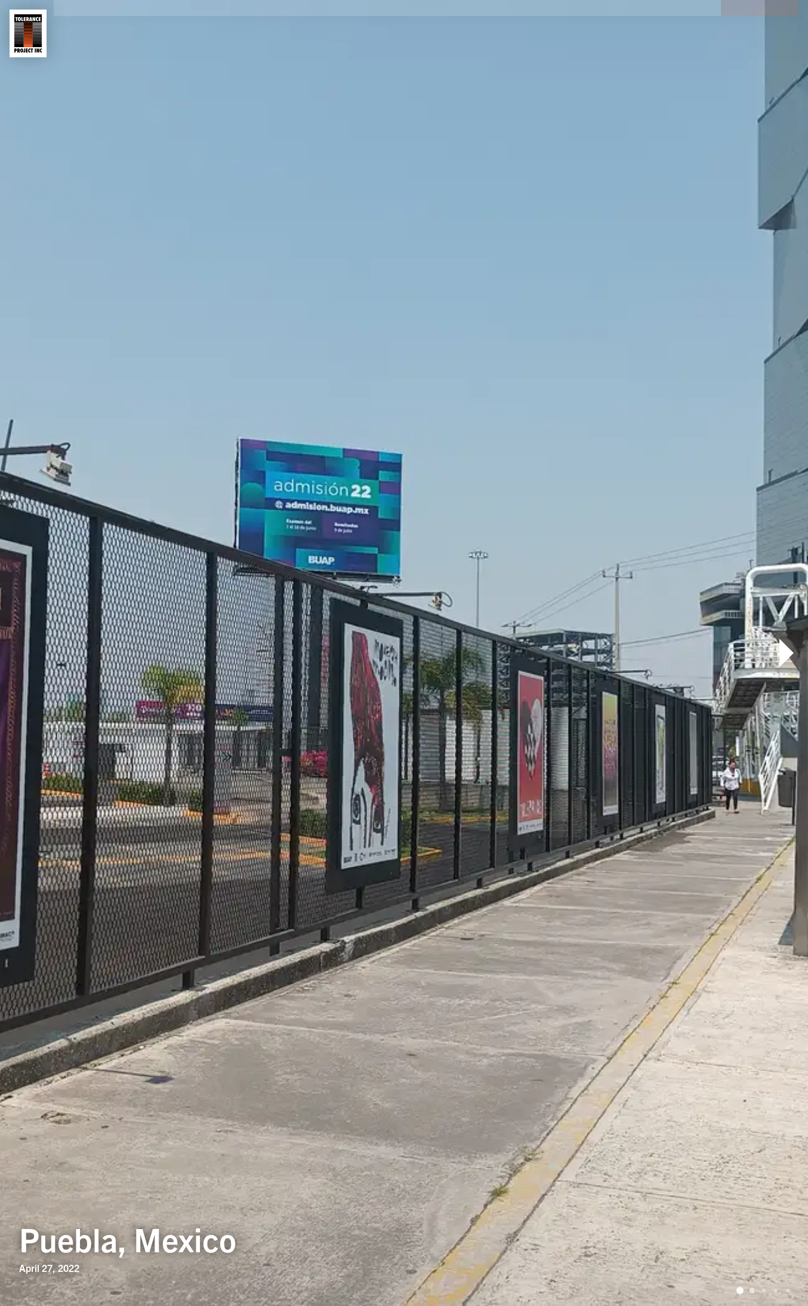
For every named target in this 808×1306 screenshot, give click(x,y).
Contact (218, 33)
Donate (759, 33)
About (92, 33)
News (281, 33)
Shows (151, 33)
